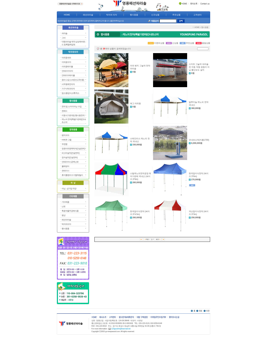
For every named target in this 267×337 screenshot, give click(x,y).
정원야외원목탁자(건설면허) (73, 148)
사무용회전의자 (68, 84)
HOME (67, 15)
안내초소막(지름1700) (199, 140)
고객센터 (197, 15)
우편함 (64, 144)
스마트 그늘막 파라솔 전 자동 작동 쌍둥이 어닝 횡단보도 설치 (199, 67)
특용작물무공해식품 (70, 211)
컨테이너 (65, 171)
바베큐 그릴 (66, 140)
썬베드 (64, 111)
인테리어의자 (67, 71)
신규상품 (155, 15)
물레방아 (65, 166)
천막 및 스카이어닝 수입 (72, 106)
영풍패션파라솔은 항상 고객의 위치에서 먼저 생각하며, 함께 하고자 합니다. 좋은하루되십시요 (95, 21)
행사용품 (134, 15)
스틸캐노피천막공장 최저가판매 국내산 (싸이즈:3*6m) (140, 176)
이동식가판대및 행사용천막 (73, 115)
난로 (63, 206)
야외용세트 (66, 58)
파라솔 (64, 33)
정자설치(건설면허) (70, 157)
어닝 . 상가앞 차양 (69, 188)
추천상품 (176, 15)
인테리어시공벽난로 (70, 162)
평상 (63, 215)
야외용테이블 (67, 66)
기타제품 (65, 202)
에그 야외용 (135, 103)
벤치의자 (65, 135)
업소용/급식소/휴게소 (70, 93)
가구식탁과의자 (68, 88)
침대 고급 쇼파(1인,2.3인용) (73, 80)
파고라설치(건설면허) (71, 153)
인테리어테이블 (68, 75)
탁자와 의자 (111, 15)
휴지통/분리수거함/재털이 (72, 175)
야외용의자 (66, 62)
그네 (63, 38)
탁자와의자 (66, 224)
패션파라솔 (88, 15)
